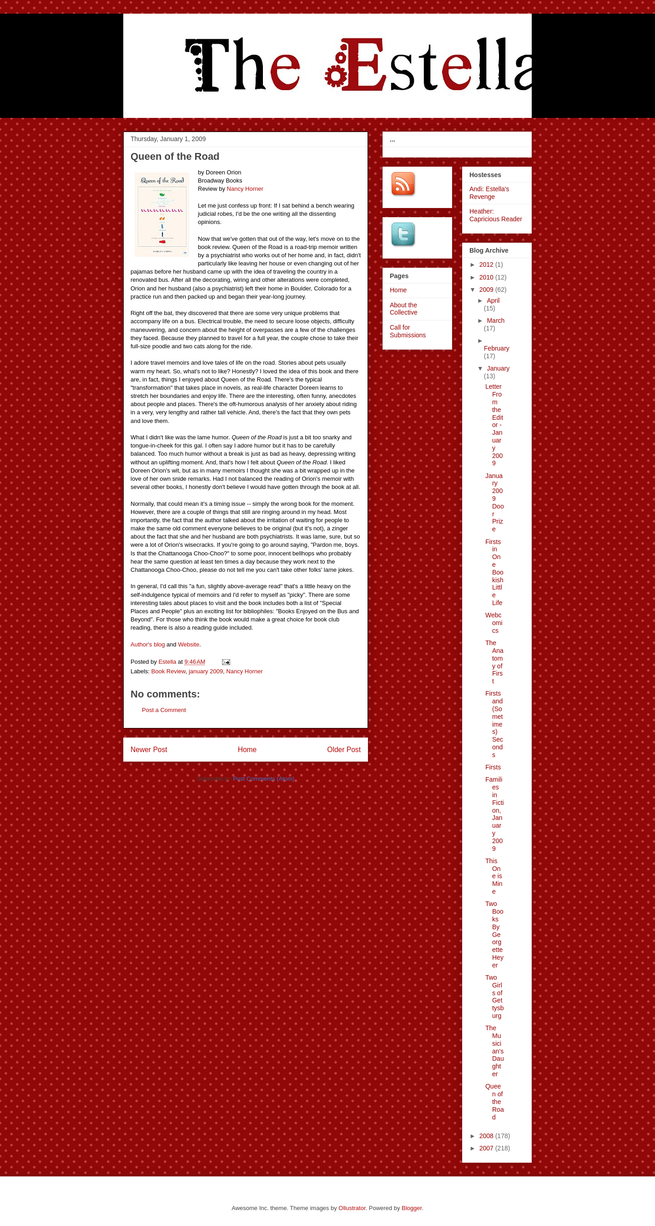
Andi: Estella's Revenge (489, 192)
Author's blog (148, 644)
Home (247, 749)
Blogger (412, 1208)
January (498, 368)
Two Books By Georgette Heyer (494, 934)
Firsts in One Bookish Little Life (494, 572)
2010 (487, 277)
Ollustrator (351, 1208)
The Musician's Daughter (494, 1051)
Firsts (493, 767)
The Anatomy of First (494, 662)
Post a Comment (164, 710)
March (495, 320)
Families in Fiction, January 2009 (494, 814)
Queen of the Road (494, 1101)
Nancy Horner (245, 188)
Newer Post (149, 749)
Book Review (168, 671)
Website (188, 644)
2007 (487, 1148)
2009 (487, 289)
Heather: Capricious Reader (495, 215)
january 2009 (206, 671)
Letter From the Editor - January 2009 (494, 425)
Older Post (344, 749)
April (493, 300)
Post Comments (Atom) (263, 778)
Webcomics (494, 622)
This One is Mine (494, 876)
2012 (487, 264)
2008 (487, 1136)
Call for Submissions (408, 331)
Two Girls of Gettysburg (494, 996)
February (496, 348)
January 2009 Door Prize (494, 502)
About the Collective (404, 308)
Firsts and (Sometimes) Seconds (494, 724)
